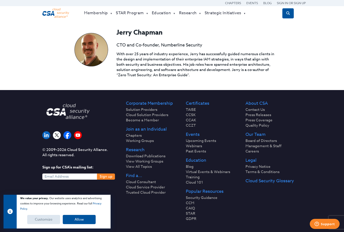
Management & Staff (263, 146)
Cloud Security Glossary (269, 181)
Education (196, 160)
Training (193, 177)
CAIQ (190, 208)
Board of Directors (261, 140)
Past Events (196, 151)
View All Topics (139, 166)
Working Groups (140, 140)
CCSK (191, 115)
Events (252, 3)
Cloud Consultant (141, 182)
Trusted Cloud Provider (146, 192)
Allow (79, 219)
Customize (43, 219)
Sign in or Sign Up (291, 3)
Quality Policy (257, 125)
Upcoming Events (201, 140)
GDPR (191, 218)
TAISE (191, 109)
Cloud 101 (194, 182)
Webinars (194, 146)
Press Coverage (258, 120)
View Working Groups (144, 161)
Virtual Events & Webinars (208, 172)
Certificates (197, 103)
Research (135, 150)
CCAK (191, 120)
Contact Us (255, 109)
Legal (250, 160)
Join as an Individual (146, 129)
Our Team (255, 134)
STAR (190, 213)
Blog (267, 3)
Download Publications (145, 156)
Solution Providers (141, 109)
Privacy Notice (258, 166)
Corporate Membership (149, 103)
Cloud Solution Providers (147, 115)
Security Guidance (201, 197)
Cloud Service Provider (145, 187)
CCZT (191, 125)
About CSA (256, 103)
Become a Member (142, 120)
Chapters (233, 3)
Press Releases (258, 115)
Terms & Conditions (262, 172)
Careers (252, 151)
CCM (190, 203)
